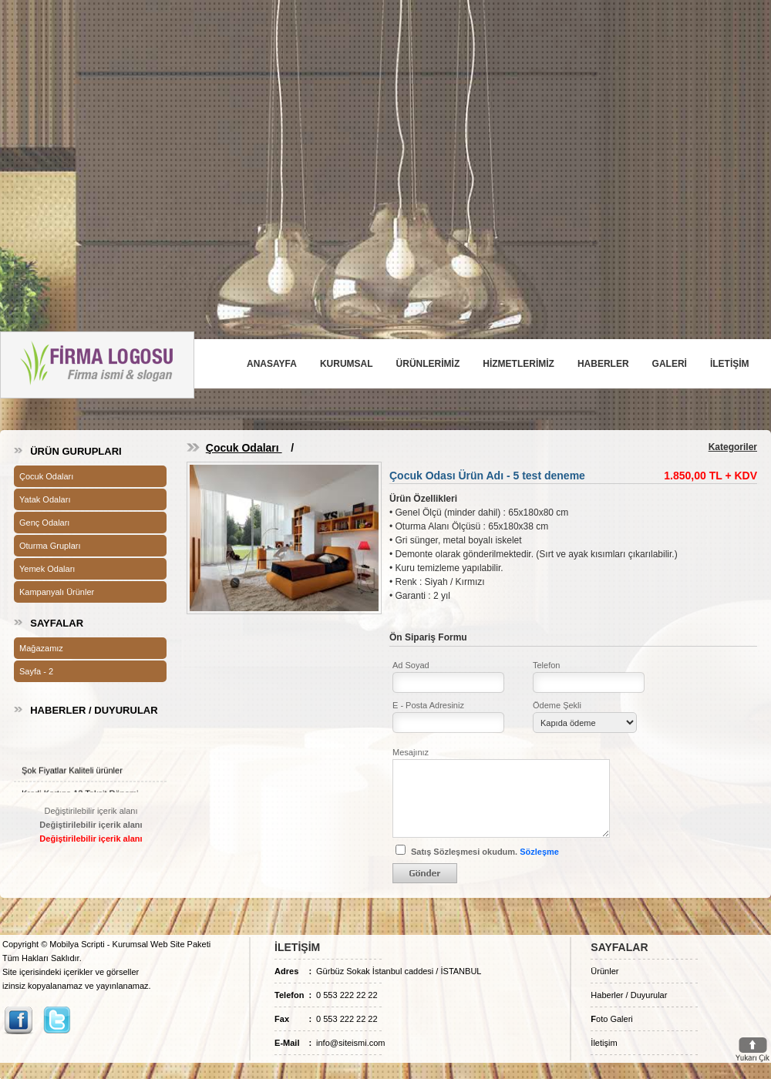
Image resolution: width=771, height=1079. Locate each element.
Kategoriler (733, 447)
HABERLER (603, 363)
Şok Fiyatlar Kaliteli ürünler (72, 774)
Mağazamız (41, 648)
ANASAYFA (272, 363)
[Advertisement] (385, 144)
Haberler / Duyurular (629, 995)
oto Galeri (611, 1019)
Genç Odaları (44, 522)
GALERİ (669, 363)
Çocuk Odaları (46, 476)
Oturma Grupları (49, 545)
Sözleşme (539, 851)
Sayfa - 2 (36, 671)
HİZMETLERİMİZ (518, 363)
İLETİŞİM (729, 363)
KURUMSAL (346, 363)
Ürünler (604, 971)
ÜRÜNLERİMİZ (428, 363)
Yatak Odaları (44, 499)
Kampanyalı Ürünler (56, 592)
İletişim (604, 1042)
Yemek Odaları (47, 568)
